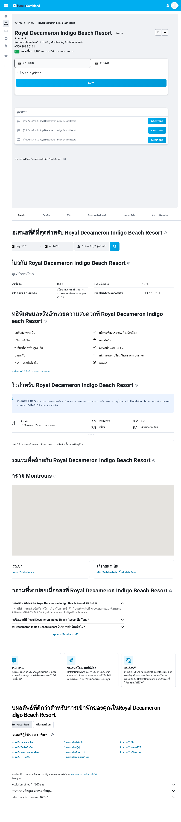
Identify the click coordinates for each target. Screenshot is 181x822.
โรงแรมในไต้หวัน (81, 753)
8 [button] (76, 104)
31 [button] (33, 138)
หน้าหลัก (29, 23)
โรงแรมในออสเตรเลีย (31, 753)
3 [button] (33, 104)
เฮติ (39, 23)
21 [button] (67, 121)
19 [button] (50, 121)
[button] (6, 5)
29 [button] (76, 129)
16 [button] (84, 113)
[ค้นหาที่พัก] (6, 23)
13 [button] (59, 113)
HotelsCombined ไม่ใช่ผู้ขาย (98, 796)
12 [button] (50, 113)
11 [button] (42, 113)
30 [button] (84, 129)
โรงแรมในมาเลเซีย (30, 768)
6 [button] (59, 104)
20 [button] (59, 121)
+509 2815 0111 (35, 46)
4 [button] (42, 104)
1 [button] (76, 96)
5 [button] (50, 104)
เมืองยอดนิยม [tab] (54, 735)
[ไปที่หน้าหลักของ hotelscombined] (26, 5)
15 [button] (76, 113)
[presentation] (75, 159)
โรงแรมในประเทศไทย (83, 768)
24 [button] (33, 129)
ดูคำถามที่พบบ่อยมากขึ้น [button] (73, 645)
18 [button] (42, 121)
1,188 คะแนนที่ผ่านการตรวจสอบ (64, 51)
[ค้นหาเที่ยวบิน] (6, 16)
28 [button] (67, 129)
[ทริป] (6, 55)
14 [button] (67, 113)
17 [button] (33, 121)
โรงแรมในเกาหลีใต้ (134, 758)
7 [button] (67, 104)
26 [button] (50, 129)
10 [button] (33, 113)
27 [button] (59, 129)
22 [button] (76, 121)
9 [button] (84, 104)
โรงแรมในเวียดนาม (134, 763)
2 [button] (84, 96)
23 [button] (84, 121)
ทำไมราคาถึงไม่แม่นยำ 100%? (98, 808)
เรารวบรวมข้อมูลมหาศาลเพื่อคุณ (98, 802)
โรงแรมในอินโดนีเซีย (31, 758)
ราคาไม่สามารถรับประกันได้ (94, 785)
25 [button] (42, 129)
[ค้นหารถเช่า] (6, 31)
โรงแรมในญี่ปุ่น (80, 758)
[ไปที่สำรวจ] (6, 45)
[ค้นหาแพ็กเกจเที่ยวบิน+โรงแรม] (6, 38)
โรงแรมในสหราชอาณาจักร (35, 763)
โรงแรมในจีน (130, 753)
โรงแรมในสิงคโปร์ (81, 763)
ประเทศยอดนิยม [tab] (31, 735)
